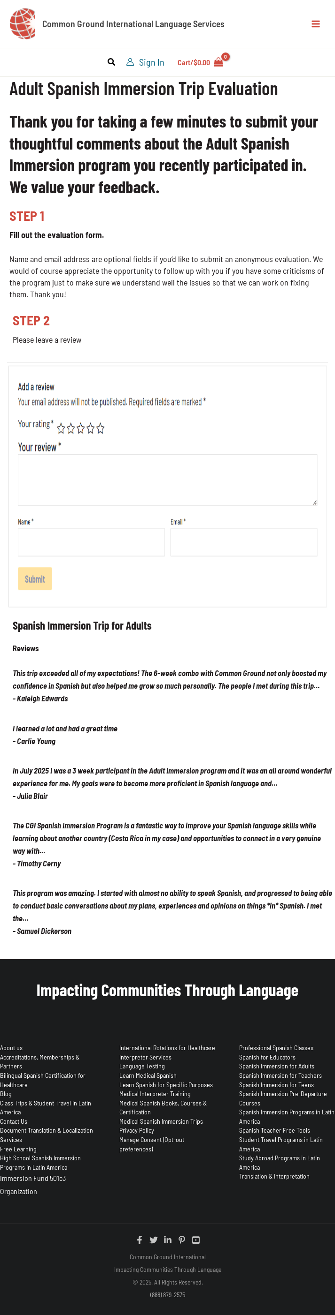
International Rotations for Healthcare (167, 1048)
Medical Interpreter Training (155, 1093)
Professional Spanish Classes (276, 1048)
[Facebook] (139, 1240)
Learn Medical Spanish (148, 1075)
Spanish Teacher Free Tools (274, 1130)
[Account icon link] (145, 62)
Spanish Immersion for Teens (276, 1085)
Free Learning (18, 1149)
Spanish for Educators (267, 1057)
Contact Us (13, 1121)
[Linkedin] (168, 1240)
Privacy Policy (136, 1130)
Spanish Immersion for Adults (276, 1066)
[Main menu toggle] (315, 24)
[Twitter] (153, 1240)
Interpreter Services (145, 1057)
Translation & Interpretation (274, 1176)
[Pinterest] (182, 1240)
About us (11, 1048)
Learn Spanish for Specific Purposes (166, 1085)
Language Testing (142, 1066)
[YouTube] (196, 1240)
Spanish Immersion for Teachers (280, 1075)
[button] (112, 63)
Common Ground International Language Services (137, 24)
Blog (6, 1093)
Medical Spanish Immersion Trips (161, 1121)
